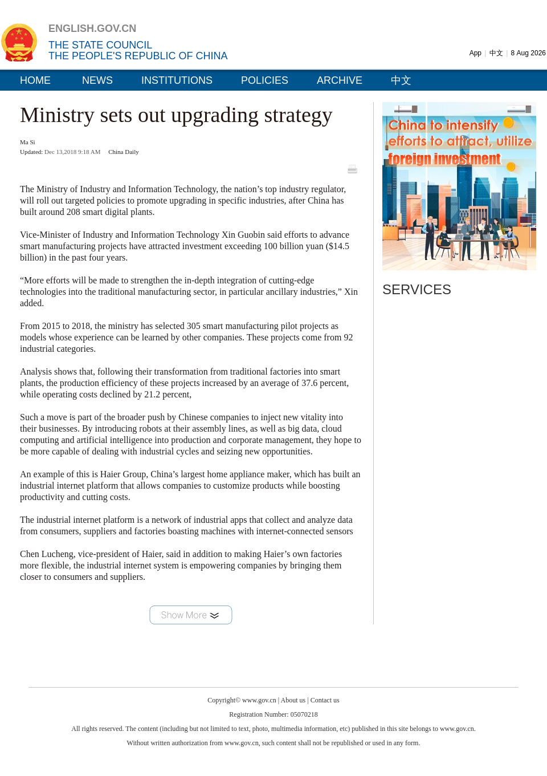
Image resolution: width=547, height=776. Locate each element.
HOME (35, 80)
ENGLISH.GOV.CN (92, 28)
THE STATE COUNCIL (100, 45)
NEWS (97, 80)
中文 (496, 53)
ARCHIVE (339, 80)
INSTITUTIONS (177, 80)
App (475, 53)
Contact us (325, 700)
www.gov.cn (259, 700)
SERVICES (416, 289)
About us (293, 700)
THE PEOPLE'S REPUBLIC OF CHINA (138, 56)
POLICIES (264, 80)
